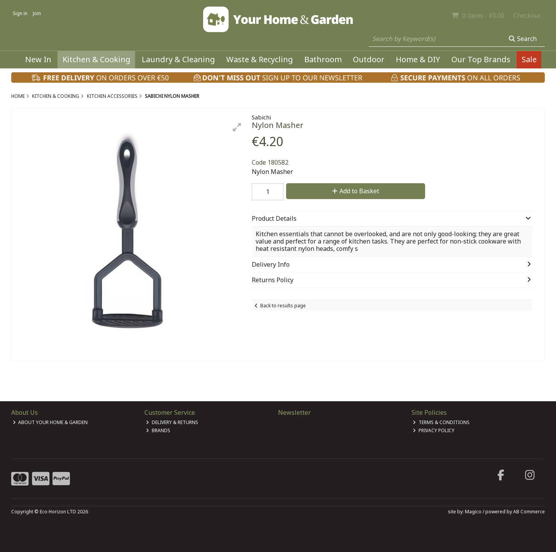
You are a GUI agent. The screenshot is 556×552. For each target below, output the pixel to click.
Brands (158, 430)
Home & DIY (418, 59)
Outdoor (369, 59)
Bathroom (323, 59)
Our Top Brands (480, 59)
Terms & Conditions (441, 422)
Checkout (527, 15)
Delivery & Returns (172, 422)
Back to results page (283, 305)
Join (37, 13)
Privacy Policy (433, 430)
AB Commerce (529, 511)
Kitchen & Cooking (97, 59)
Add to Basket (355, 191)
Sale (529, 59)
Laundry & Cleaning (178, 59)
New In (38, 59)
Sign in (20, 13)
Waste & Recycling (259, 59)
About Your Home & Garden (50, 422)
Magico (473, 511)
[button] (237, 127)
